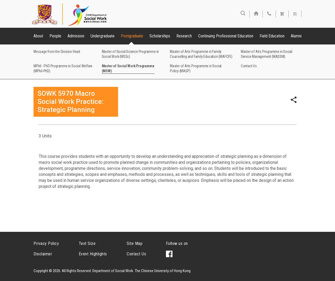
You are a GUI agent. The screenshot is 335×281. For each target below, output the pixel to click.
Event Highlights (93, 253)
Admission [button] (76, 35)
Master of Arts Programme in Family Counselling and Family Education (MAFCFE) (201, 54)
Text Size (87, 243)
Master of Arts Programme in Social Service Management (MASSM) (266, 54)
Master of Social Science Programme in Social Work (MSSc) (130, 54)
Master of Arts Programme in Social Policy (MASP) (195, 68)
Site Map (134, 243)
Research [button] (184, 35)
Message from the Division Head (57, 51)
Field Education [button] (272, 35)
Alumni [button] (296, 35)
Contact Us (249, 66)
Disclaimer (43, 253)
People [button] (55, 35)
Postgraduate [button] (132, 35)
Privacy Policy (46, 243)
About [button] (38, 35)
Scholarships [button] (159, 35)
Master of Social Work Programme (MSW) (128, 68)
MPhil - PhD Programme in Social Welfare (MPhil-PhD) (63, 68)
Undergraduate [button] (103, 35)
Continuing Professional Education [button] (225, 35)
